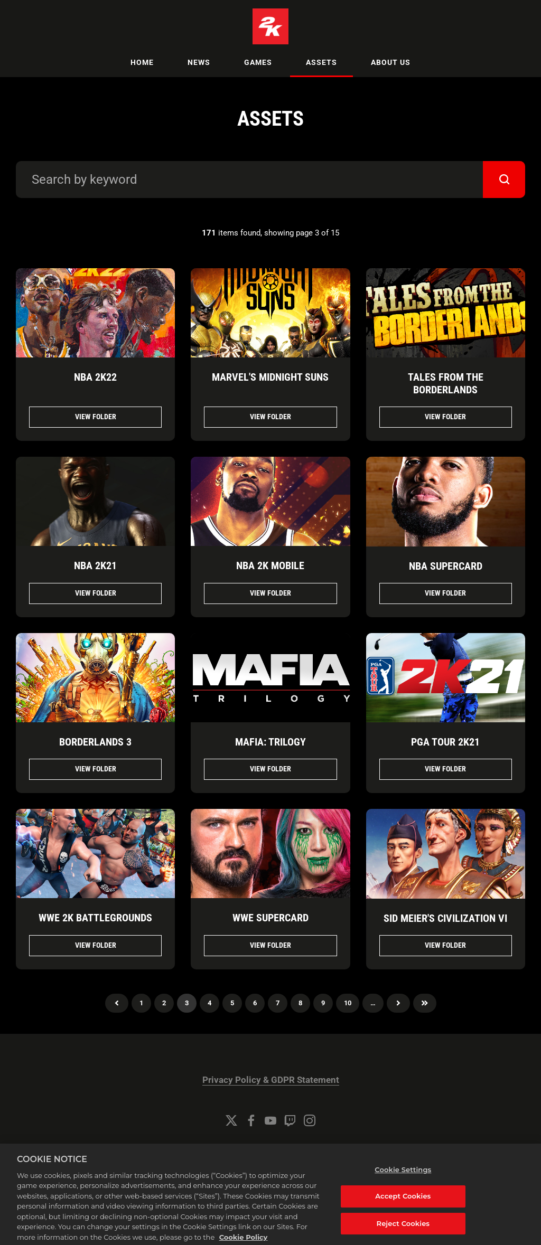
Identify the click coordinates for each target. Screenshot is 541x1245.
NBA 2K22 (95, 377)
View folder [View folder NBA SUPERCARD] (445, 593)
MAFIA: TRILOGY (270, 741)
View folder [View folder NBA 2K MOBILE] (270, 593)
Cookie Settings (270, 1149)
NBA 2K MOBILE (270, 565)
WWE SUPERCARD (270, 917)
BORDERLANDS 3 (95, 741)
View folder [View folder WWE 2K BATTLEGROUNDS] (95, 945)
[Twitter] (231, 1120)
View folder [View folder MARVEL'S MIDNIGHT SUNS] (270, 416)
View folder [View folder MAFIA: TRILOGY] (270, 769)
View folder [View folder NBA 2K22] (95, 416)
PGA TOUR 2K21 (445, 741)
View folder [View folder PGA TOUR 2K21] (445, 769)
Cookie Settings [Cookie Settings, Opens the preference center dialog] (403, 1179)
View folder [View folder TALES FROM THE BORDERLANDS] (445, 416)
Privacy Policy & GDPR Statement (270, 1080)
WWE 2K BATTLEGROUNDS (95, 917)
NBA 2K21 (95, 565)
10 (347, 1003)
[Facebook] (251, 1120)
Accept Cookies (403, 1206)
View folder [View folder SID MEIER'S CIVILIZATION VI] (445, 945)
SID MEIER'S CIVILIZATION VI (445, 918)
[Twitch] (290, 1120)
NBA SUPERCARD (445, 566)
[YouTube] (270, 1120)
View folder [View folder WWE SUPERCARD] (270, 945)
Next (398, 1003)
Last (424, 1003)
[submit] (504, 179)
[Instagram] (309, 1120)
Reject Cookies (403, 1233)
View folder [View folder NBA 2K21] (95, 593)
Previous (116, 1003)
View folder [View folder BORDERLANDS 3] (95, 769)
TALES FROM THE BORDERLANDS (445, 383)
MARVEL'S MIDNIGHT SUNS (270, 377)
